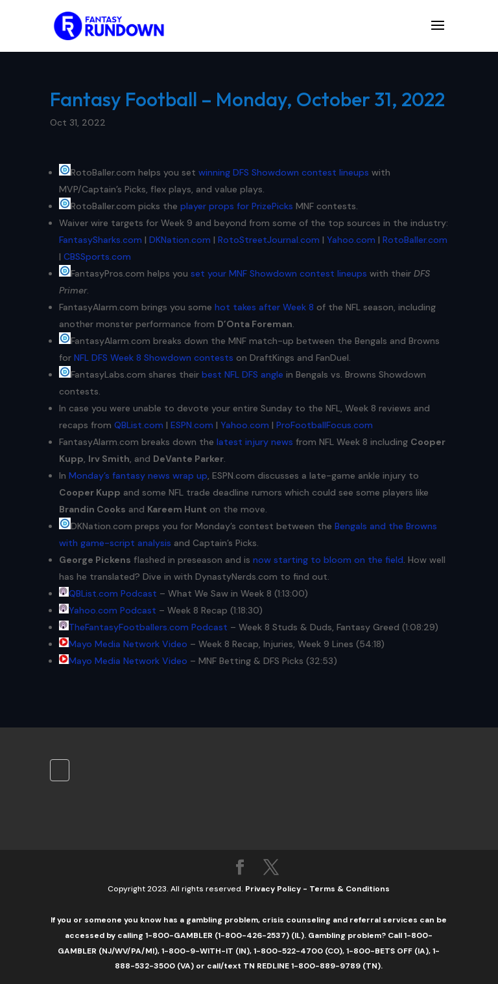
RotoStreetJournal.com (269, 240)
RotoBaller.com (415, 240)
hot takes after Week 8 (264, 307)
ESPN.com (192, 425)
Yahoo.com (351, 240)
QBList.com (138, 425)
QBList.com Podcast (113, 593)
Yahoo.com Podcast (112, 610)
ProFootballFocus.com (324, 425)
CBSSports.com (97, 256)
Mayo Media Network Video (128, 644)
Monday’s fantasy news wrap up (138, 475)
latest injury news (255, 442)
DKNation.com (180, 240)
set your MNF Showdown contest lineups (279, 273)
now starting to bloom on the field (328, 560)
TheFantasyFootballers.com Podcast (148, 627)
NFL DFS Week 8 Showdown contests (153, 357)
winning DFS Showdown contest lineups (283, 172)
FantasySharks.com (100, 240)
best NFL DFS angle (242, 374)
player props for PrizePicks (236, 206)
